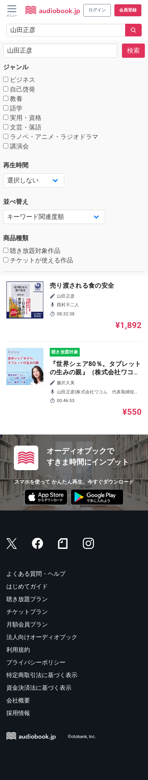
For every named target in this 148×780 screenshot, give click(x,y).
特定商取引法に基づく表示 (41, 675)
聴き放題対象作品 (31, 250)
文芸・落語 (22, 127)
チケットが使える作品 (38, 260)
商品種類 (15, 238)
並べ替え (15, 201)
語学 (12, 108)
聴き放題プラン (27, 599)
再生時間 (15, 165)
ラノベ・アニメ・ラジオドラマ (50, 136)
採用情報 (18, 713)
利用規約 (18, 649)
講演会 (16, 146)
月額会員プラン (27, 624)
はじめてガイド (27, 586)
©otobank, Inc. (82, 736)
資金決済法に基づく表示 (38, 687)
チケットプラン (27, 611)
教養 (12, 98)
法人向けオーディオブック (41, 637)
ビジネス (19, 80)
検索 (133, 50)
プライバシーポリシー (36, 662)
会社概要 (18, 700)
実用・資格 (22, 117)
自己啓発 (19, 89)
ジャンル (15, 67)
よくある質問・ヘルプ (36, 573)
